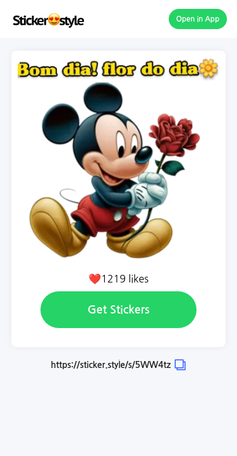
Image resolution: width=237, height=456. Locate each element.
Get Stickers (118, 309)
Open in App (198, 19)
